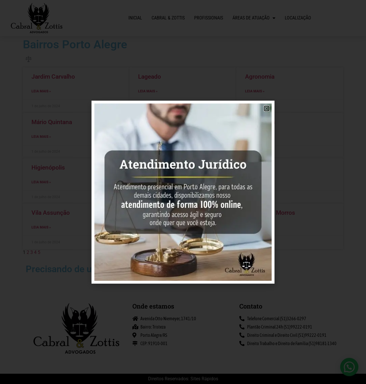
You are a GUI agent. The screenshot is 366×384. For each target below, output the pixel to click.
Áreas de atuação (253, 18)
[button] (351, 373)
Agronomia (259, 76)
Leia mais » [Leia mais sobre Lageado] (148, 91)
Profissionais (208, 18)
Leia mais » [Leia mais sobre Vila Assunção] (41, 227)
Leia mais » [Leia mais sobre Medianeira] (254, 182)
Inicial (135, 18)
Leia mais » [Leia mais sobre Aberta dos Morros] (254, 227)
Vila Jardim (260, 122)
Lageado (149, 76)
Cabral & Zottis (168, 18)
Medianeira (259, 167)
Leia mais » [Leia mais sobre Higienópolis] (41, 182)
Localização (298, 18)
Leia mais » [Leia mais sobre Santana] (148, 182)
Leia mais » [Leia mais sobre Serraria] (148, 227)
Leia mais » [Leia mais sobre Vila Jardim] (254, 137)
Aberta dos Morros (270, 212)
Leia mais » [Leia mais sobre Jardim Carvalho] (41, 91)
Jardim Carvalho (53, 76)
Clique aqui (207, 270)
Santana (149, 167)
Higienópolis (48, 167)
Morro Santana (158, 122)
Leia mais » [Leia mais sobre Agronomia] (254, 91)
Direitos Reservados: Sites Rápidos (183, 378)
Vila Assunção (50, 212)
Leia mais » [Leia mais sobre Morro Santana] (148, 137)
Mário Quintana (51, 122)
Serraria (148, 212)
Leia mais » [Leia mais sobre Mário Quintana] (41, 137)
